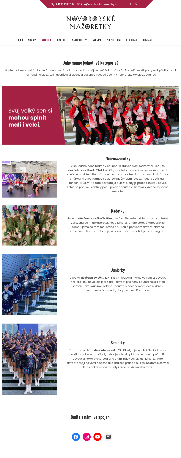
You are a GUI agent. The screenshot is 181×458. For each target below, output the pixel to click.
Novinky (32, 39)
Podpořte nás (114, 39)
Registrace (132, 39)
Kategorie (47, 39)
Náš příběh (77, 39)
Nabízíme (97, 39)
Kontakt (147, 39)
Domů (20, 39)
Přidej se (62, 39)
